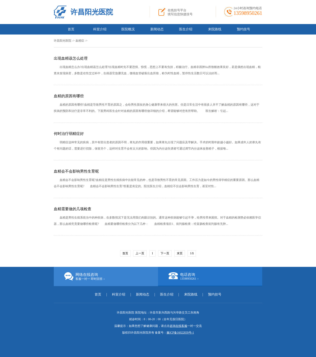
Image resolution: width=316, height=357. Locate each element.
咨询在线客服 (178, 326)
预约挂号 (243, 29)
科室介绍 (100, 29)
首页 (71, 29)
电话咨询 (215, 276)
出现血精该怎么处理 (71, 58)
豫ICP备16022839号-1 (180, 332)
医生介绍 (185, 29)
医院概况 (128, 29)
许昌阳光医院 (91, 12)
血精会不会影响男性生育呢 (76, 171)
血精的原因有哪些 (69, 96)
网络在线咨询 (111, 276)
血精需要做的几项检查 (72, 209)
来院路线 (214, 29)
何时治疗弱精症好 (69, 134)
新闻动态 (157, 29)
